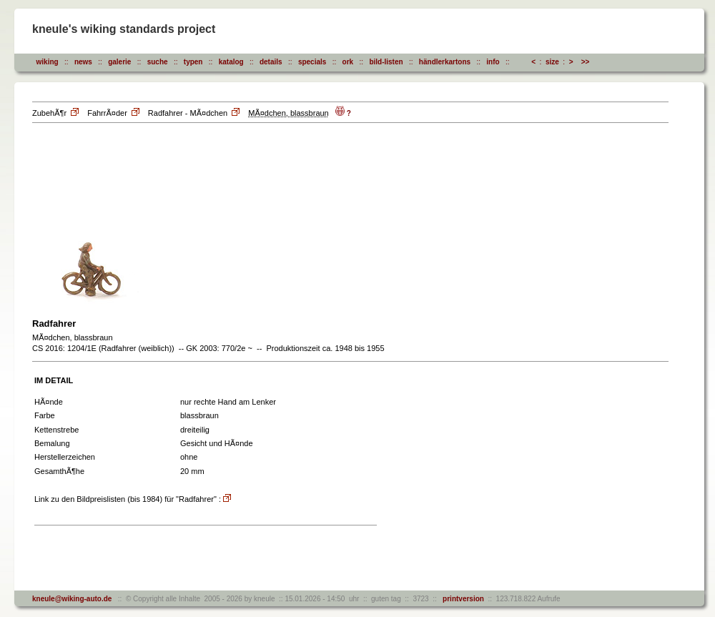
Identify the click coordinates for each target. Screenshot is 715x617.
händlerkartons (444, 62)
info (492, 62)
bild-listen (386, 62)
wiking (47, 62)
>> (585, 62)
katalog (231, 62)
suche (157, 62)
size (552, 62)
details (271, 62)
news (83, 62)
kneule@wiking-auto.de (72, 599)
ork (348, 62)
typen (193, 62)
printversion (461, 599)
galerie (119, 62)
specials (312, 62)
